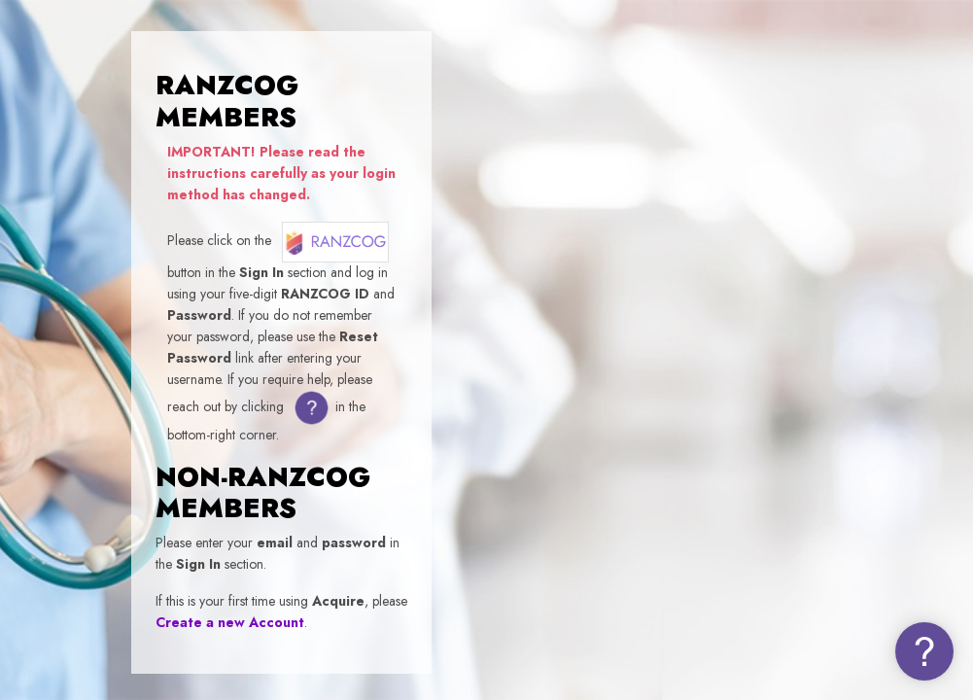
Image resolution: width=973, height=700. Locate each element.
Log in (768, 555)
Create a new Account (230, 622)
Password (625, 413)
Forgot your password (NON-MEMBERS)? (842, 503)
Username (627, 320)
